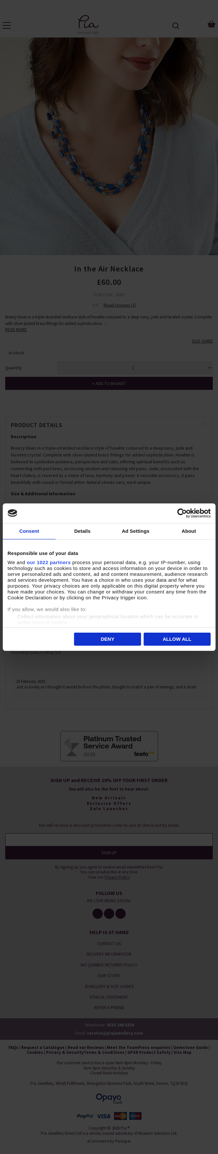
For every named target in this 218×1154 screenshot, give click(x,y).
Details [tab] (82, 531)
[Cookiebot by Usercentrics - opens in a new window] (181, 513)
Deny (107, 639)
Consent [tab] (29, 531)
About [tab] (189, 531)
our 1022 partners (49, 562)
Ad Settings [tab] (135, 531)
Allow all (177, 639)
